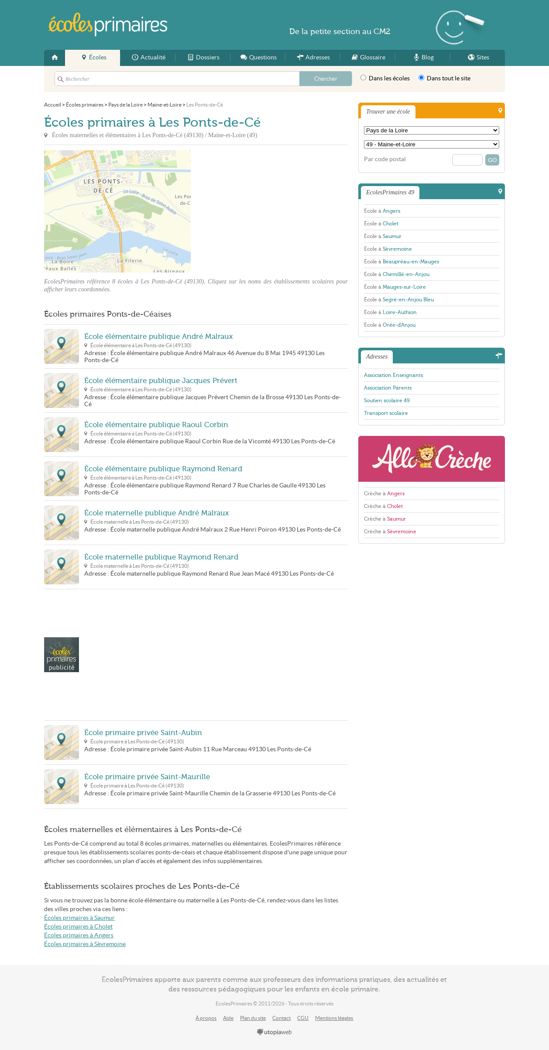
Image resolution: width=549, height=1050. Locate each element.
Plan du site (253, 1018)
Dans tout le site (444, 78)
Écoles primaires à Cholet (78, 926)
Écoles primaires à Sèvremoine (85, 944)
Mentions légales (334, 1018)
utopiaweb (274, 1032)
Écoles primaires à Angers (78, 935)
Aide (228, 1018)
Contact (281, 1018)
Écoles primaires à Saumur (79, 918)
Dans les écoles (385, 78)
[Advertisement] (269, 211)
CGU (303, 1018)
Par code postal (385, 159)
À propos (206, 1018)
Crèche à (384, 493)
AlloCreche (431, 459)
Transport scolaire (386, 413)
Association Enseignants (393, 375)
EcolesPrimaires (108, 24)
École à (382, 211)
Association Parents (388, 388)
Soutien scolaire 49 (387, 400)
